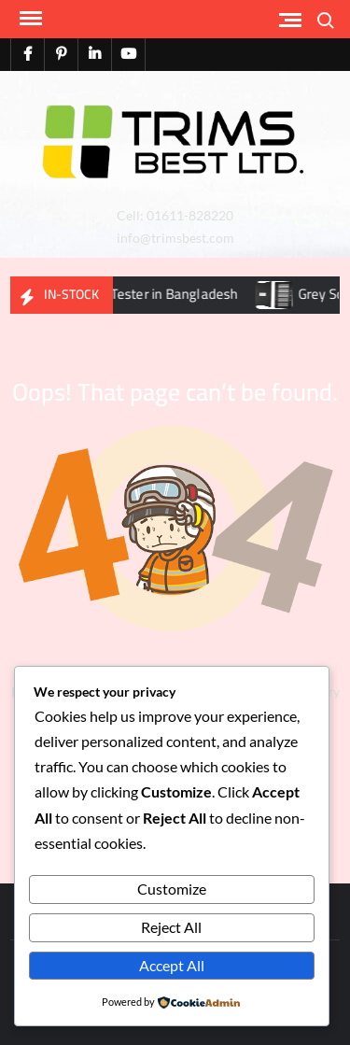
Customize (171, 888)
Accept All (171, 965)
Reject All (171, 927)
